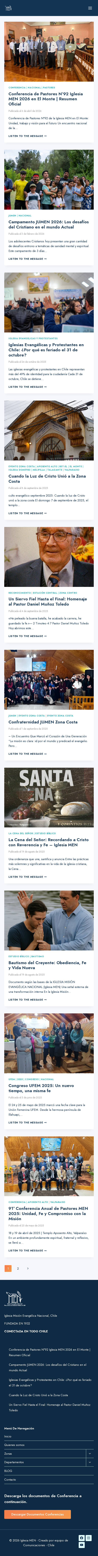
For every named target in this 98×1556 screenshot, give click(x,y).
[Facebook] (82, 1538)
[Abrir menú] (90, 8)
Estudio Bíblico (45, 833)
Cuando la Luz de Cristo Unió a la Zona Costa (47, 478)
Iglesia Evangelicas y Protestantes (33, 338)
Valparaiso (72, 469)
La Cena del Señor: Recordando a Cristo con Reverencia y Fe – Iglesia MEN (49, 842)
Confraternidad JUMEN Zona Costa (43, 722)
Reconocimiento (20, 592)
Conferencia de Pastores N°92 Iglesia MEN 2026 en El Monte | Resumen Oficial (46, 99)
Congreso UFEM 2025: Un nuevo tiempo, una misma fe (41, 1088)
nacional (34, 87)
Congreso (32, 1079)
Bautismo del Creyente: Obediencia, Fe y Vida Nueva (47, 965)
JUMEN (12, 215)
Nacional (25, 215)
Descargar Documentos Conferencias (37, 1514)
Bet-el (63, 466)
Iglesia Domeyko (19, 469)
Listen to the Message (28, 136)
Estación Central (45, 592)
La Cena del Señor (21, 833)
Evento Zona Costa (22, 466)
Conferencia (17, 87)
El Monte (76, 466)
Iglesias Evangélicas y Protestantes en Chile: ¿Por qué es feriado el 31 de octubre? (46, 350)
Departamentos (14, 1462)
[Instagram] (89, 1538)
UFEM (12, 1079)
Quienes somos (14, 1445)
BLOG (8, 1471)
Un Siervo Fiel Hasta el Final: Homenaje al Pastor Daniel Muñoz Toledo (48, 601)
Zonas (8, 1453)
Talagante (54, 469)
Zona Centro (68, 592)
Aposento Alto (47, 466)
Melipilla (39, 469)
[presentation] (49, 52)
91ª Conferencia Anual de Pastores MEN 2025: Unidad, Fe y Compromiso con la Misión (48, 1213)
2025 (20, 1079)
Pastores (49, 87)
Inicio (7, 1436)
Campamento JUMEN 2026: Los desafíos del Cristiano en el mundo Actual (49, 224)
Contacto (10, 1479)
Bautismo (37, 956)
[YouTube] (82, 1545)
